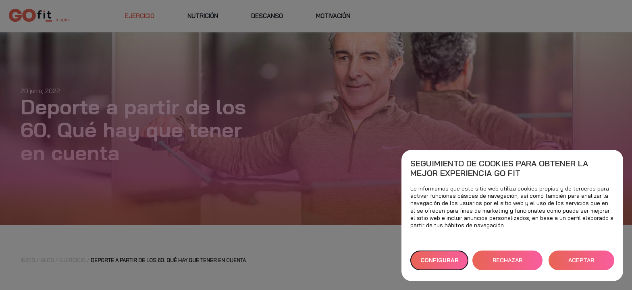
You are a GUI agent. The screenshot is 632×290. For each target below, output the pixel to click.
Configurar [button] (439, 260)
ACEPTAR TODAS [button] (581, 263)
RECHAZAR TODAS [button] (507, 263)
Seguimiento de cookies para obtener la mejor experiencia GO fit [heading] (499, 168)
